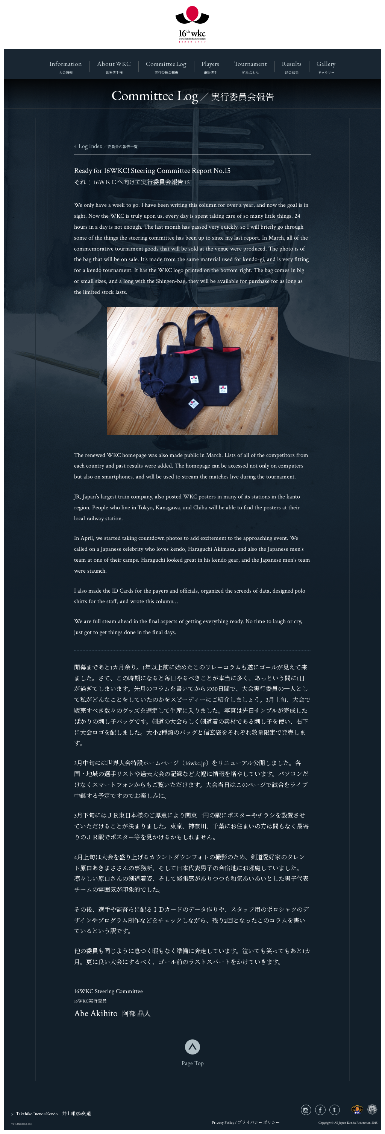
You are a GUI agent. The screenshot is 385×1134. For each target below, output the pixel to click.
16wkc (192, 24)
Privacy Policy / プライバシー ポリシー (246, 1122)
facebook (325, 1110)
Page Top (193, 1062)
